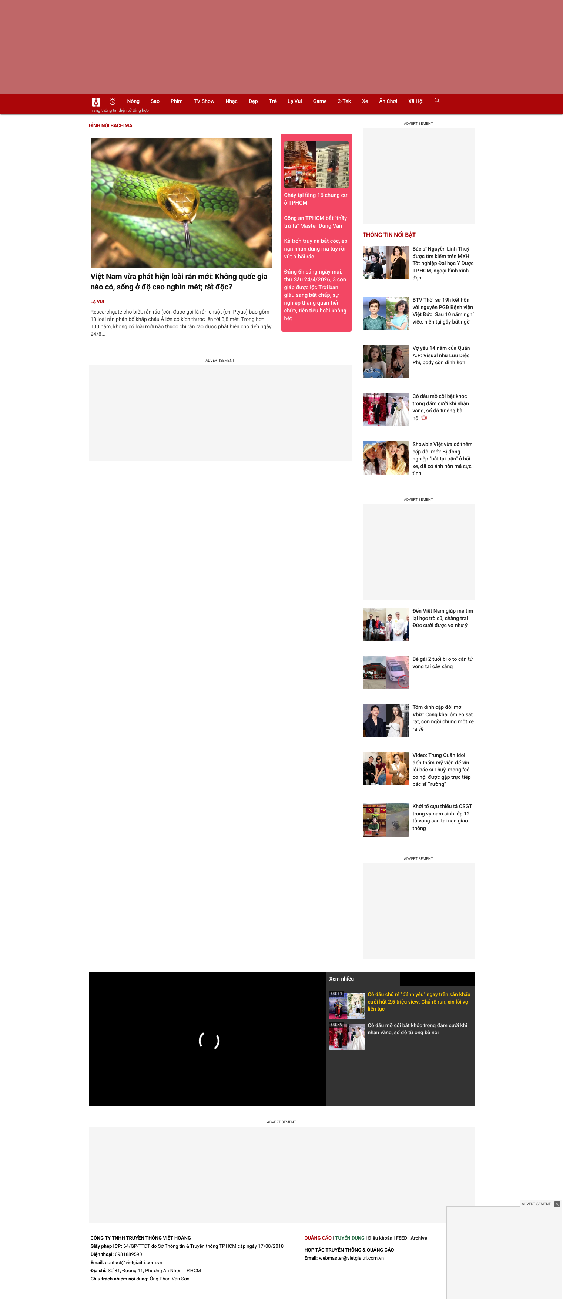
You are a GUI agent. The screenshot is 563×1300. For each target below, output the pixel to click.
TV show (204, 101)
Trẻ (273, 101)
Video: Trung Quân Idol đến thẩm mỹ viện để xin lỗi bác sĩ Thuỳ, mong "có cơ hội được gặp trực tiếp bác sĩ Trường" (442, 770)
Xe (365, 101)
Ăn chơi (388, 101)
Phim (176, 101)
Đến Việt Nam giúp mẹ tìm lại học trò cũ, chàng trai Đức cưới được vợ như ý (443, 618)
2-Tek (344, 101)
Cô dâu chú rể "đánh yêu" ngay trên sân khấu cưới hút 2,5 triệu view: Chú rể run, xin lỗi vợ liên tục (399, 1004)
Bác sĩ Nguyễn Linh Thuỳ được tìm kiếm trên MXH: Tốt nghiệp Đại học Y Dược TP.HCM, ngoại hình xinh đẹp (443, 263)
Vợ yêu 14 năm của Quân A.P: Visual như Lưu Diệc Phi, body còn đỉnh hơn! (441, 355)
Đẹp (253, 101)
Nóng (133, 101)
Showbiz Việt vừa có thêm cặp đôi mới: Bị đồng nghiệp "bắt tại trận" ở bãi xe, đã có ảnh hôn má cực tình (443, 459)
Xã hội (415, 101)
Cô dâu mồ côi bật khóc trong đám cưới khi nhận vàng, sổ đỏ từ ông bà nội (398, 1031)
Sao (155, 101)
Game (320, 101)
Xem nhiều (341, 979)
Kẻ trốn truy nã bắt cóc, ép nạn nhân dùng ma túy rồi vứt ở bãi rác (316, 249)
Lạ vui (295, 101)
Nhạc (231, 101)
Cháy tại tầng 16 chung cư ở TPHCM (316, 173)
